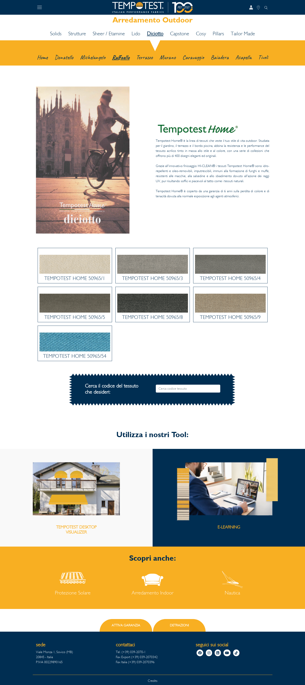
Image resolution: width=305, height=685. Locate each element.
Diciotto (155, 34)
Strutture (77, 34)
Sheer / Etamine (109, 34)
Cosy (201, 34)
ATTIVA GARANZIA (126, 625)
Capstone (179, 34)
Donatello (63, 57)
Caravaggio (193, 57)
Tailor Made (243, 34)
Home (42, 57)
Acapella (243, 57)
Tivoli (263, 57)
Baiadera (220, 57)
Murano (168, 57)
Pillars (218, 34)
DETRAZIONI (179, 625)
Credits (152, 681)
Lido (136, 34)
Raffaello (120, 57)
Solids (56, 34)
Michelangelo (92, 57)
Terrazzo (144, 57)
